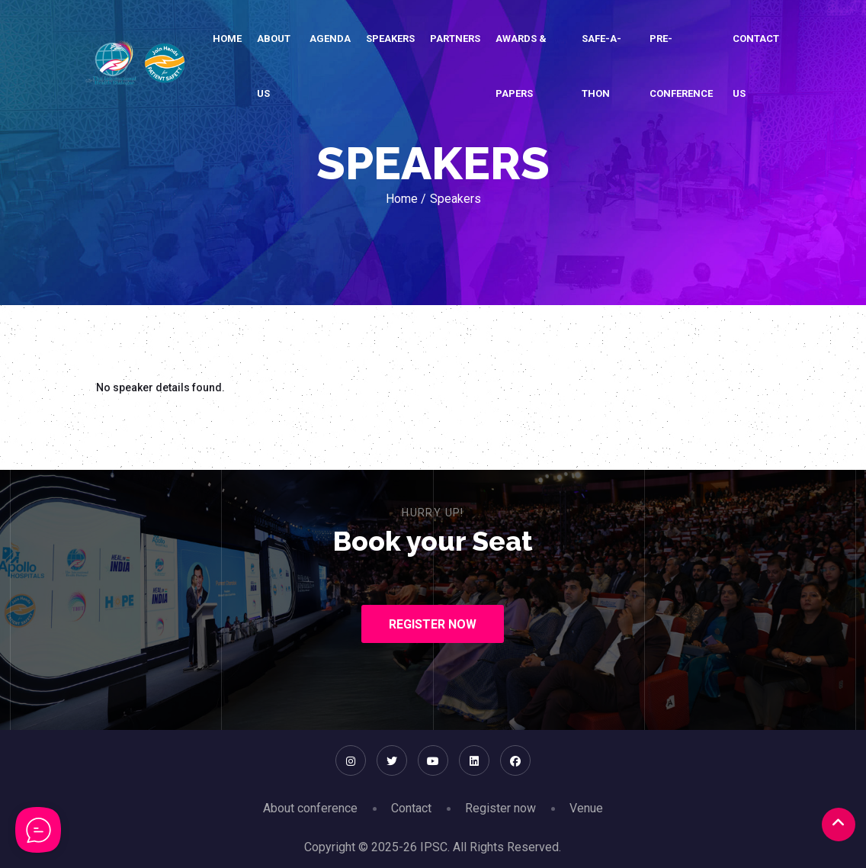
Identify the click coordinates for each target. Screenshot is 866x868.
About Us (273, 66)
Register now (500, 808)
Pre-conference (681, 66)
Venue (586, 808)
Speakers (390, 38)
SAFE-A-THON (601, 66)
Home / (406, 198)
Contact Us (756, 66)
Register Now (432, 624)
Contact (411, 808)
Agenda (330, 38)
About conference (310, 808)
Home (227, 38)
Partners (455, 38)
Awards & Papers (521, 66)
